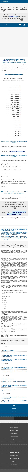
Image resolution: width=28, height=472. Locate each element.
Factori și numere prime (14, 433)
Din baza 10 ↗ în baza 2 (8, 350)
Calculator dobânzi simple (14, 458)
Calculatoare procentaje (14, 430)
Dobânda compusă (14, 455)
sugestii (14, 408)
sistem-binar (4, 1)
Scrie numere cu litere (14, 427)
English (7, 417)
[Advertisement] (14, 42)
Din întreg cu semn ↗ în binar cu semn (11, 352)
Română (21, 417)
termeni (13, 411)
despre (14, 405)
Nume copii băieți (14, 464)
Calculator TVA (14, 446)
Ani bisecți (14, 449)
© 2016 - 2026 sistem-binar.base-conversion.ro (14, 421)
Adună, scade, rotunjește (14, 452)
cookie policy (14, 414)
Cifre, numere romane (14, 436)
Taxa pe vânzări (14, 442)
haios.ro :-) (14, 461)
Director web (14, 467)
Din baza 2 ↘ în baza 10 (8, 379)
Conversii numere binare (14, 424)
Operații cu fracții (14, 439)
